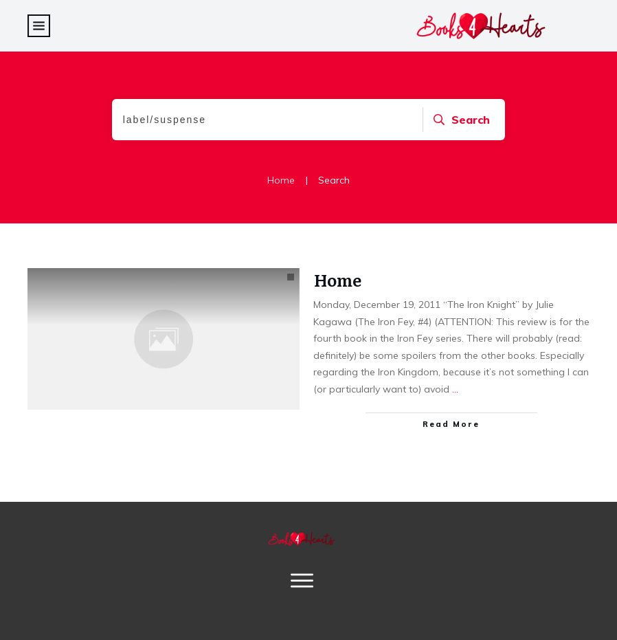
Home (337, 279)
